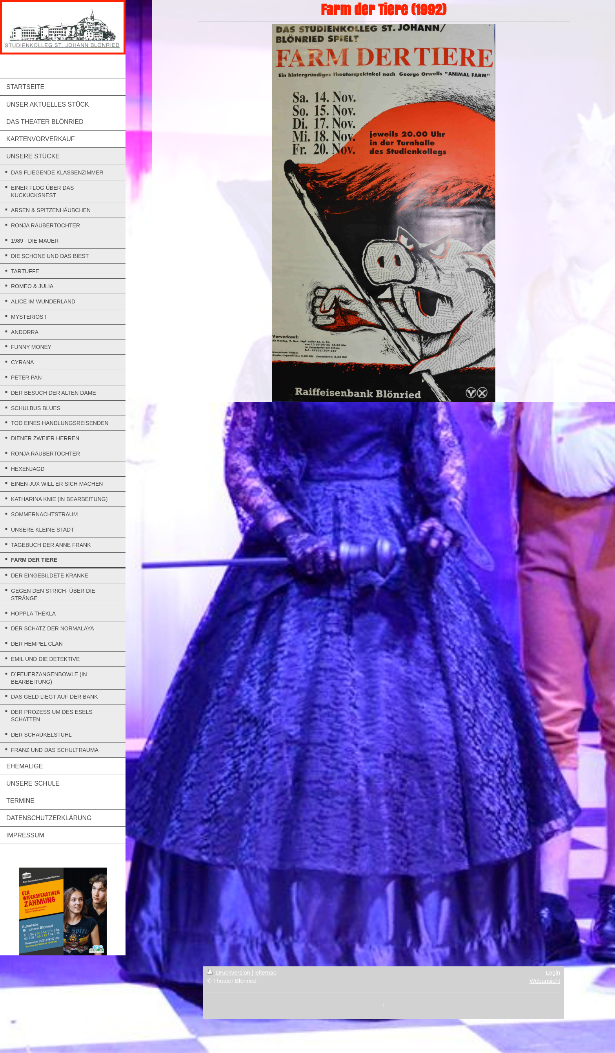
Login (553, 972)
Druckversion (229, 972)
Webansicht (544, 980)
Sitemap (266, 972)
